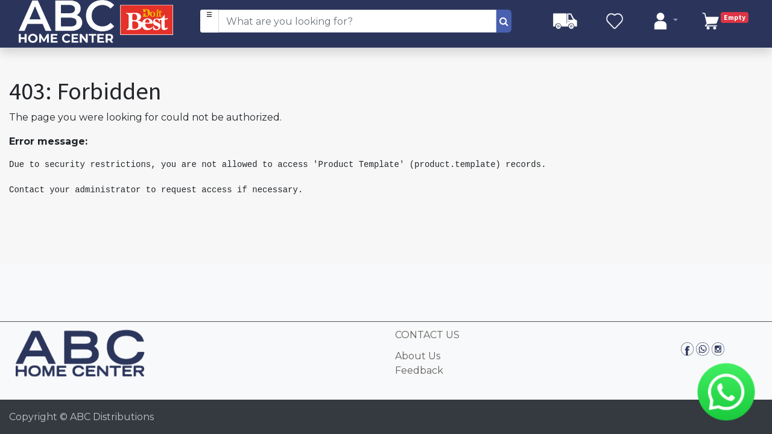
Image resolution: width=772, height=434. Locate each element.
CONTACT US (427, 335)
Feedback (419, 370)
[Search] (503, 21)
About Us (417, 356)
